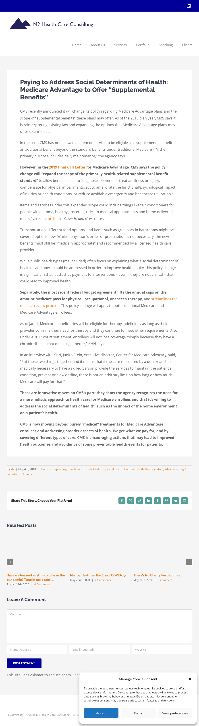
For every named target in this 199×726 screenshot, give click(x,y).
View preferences (175, 713)
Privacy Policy (15, 715)
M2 (12, 469)
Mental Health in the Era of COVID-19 (98, 575)
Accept (101, 713)
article (53, 218)
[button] (190, 679)
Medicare (99, 469)
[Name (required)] (37, 649)
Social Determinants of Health (125, 469)
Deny (138, 713)
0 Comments (29, 474)
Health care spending (53, 469)
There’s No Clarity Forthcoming (157, 575)
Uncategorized (154, 469)
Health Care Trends (80, 469)
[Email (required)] (99, 649)
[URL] (162, 649)
